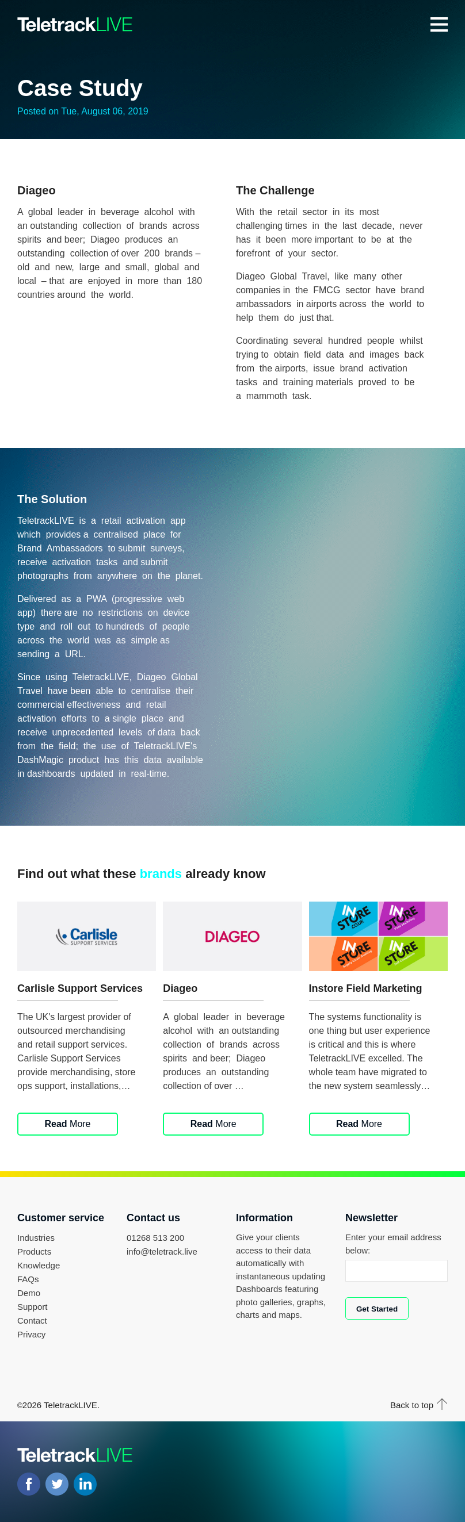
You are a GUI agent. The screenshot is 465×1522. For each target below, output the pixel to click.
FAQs (28, 1279)
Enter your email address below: (393, 1243)
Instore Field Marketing (365, 988)
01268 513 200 (155, 1238)
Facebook (28, 1484)
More (67, 1124)
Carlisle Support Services (80, 988)
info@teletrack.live (162, 1251)
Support (32, 1307)
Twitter (56, 1484)
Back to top (411, 1405)
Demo (28, 1293)
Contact (32, 1320)
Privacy (31, 1334)
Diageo (180, 988)
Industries (36, 1238)
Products (34, 1251)
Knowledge (38, 1265)
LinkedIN (85, 1484)
